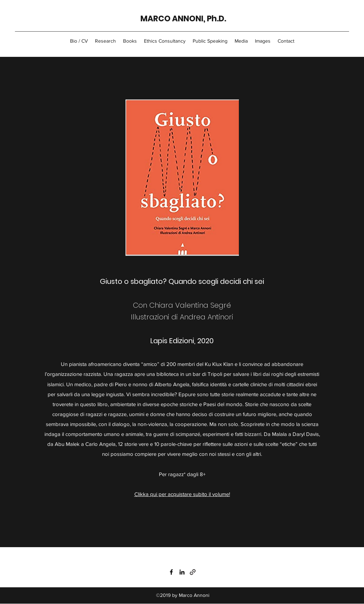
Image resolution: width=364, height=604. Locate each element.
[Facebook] (171, 572)
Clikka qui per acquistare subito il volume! (182, 494)
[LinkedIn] (182, 572)
